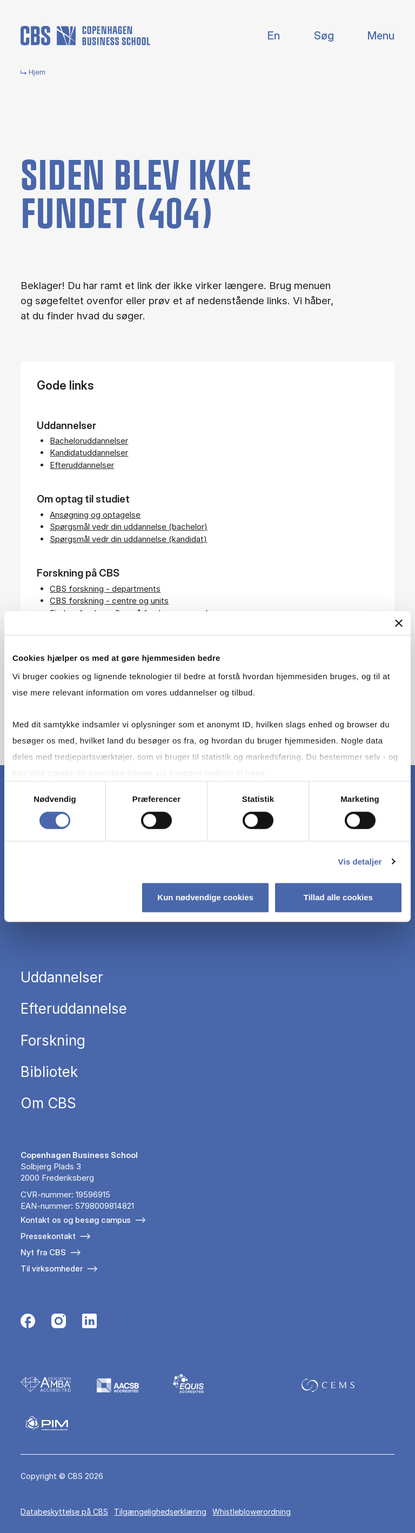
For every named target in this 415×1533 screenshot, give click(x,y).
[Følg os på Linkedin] (89, 1322)
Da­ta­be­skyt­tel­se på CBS (64, 1511)
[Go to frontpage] (85, 35)
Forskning (53, 1041)
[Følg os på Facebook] (28, 1322)
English (265, 36)
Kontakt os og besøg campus (76, 1220)
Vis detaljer (360, 861)
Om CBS (48, 1103)
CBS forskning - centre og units (109, 600)
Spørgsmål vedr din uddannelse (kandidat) (128, 539)
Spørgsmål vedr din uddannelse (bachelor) (129, 526)
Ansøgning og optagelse (95, 515)
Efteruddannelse (74, 1009)
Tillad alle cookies (338, 897)
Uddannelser (62, 977)
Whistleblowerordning (251, 1511)
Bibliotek (49, 1072)
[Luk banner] (399, 623)
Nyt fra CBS (43, 1252)
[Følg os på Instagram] (58, 1322)
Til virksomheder (52, 1268)
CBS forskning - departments (105, 589)
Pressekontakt (48, 1236)
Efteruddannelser (82, 465)
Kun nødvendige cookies (205, 897)
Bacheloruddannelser (89, 441)
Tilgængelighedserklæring (160, 1511)
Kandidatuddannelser (89, 452)
